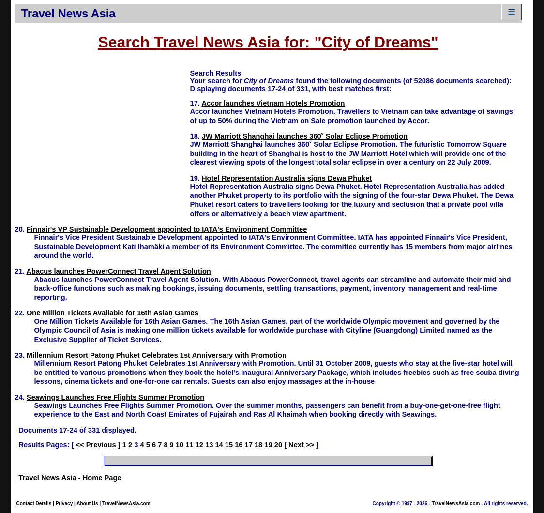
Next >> (301, 445)
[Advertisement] (102, 136)
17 (249, 445)
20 (278, 445)
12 (199, 445)
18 (258, 445)
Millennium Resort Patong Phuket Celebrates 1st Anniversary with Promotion (157, 355)
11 (189, 445)
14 (219, 445)
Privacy (64, 503)
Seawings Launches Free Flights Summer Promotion (115, 397)
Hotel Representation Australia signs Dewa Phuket (287, 178)
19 (268, 445)
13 (209, 445)
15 (229, 445)
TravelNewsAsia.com (126, 503)
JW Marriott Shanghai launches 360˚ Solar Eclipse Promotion (305, 136)
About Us (87, 503)
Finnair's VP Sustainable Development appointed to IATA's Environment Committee (167, 229)
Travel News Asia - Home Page (69, 478)
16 (238, 445)
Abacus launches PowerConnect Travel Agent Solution (118, 271)
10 (179, 445)
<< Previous (96, 445)
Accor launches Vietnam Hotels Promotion (273, 103)
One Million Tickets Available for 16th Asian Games (112, 313)
